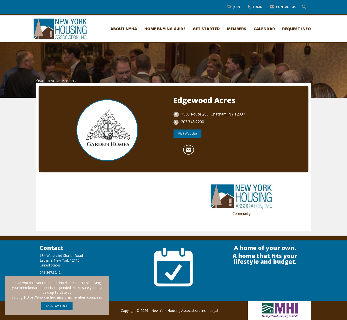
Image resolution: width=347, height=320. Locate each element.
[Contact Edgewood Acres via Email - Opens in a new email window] (188, 150)
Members (236, 28)
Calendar (264, 28)
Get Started (206, 28)
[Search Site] (304, 7)
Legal (213, 310)
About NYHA (123, 28)
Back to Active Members (56, 80)
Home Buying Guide (165, 28)
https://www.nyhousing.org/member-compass (63, 297)
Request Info (296, 28)
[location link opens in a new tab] (213, 114)
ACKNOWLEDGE (57, 306)
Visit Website (187, 133)
